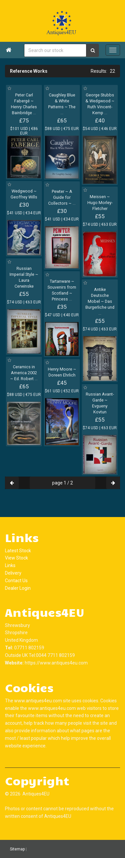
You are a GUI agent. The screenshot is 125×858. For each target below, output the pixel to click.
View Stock (16, 557)
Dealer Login (18, 588)
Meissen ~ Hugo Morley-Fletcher (99, 202)
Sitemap (17, 849)
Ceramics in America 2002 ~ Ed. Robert (24, 372)
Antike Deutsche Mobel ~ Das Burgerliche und (99, 301)
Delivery (13, 573)
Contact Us (16, 580)
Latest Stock (18, 550)
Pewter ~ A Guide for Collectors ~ (62, 197)
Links (10, 565)
